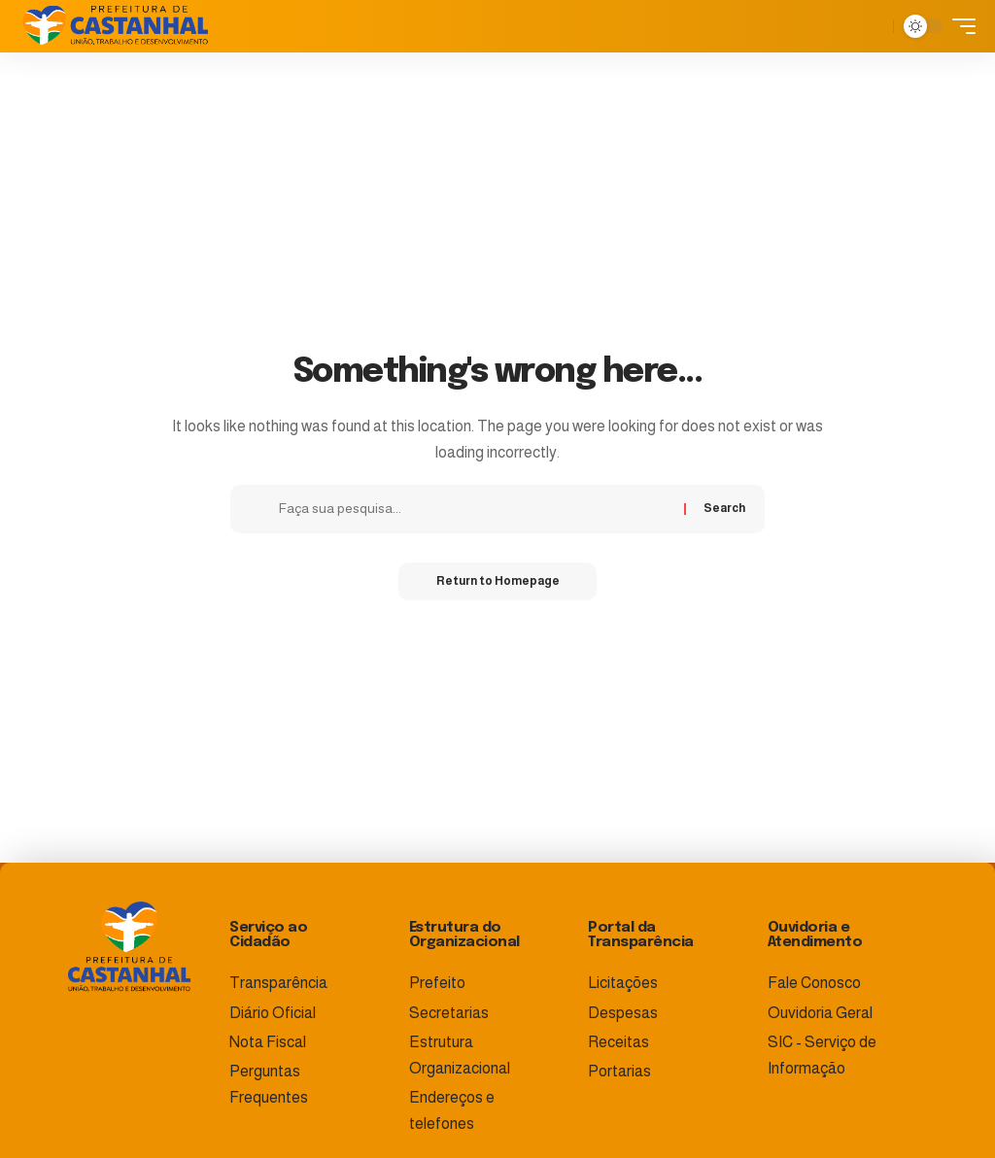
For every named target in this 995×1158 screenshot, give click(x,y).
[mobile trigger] (959, 26)
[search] (873, 26)
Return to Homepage (498, 582)
